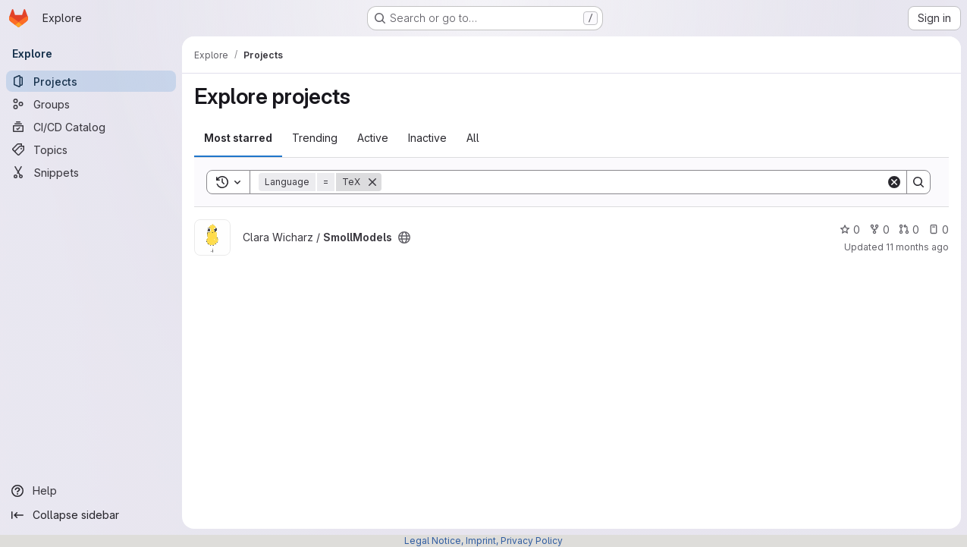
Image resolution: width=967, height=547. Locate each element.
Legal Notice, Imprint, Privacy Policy (483, 540)
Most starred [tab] (238, 137)
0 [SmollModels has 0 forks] (879, 229)
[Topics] (91, 149)
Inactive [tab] (427, 137)
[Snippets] (91, 172)
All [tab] (472, 137)
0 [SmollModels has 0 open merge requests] (909, 229)
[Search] (634, 182)
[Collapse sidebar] (91, 515)
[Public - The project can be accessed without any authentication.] (404, 237)
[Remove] (372, 182)
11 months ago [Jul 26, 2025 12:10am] (917, 247)
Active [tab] (372, 137)
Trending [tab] (315, 137)
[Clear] (894, 182)
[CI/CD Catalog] (91, 126)
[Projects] (91, 81)
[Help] (91, 490)
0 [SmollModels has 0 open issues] (938, 229)
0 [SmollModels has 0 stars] (850, 229)
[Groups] (91, 104)
